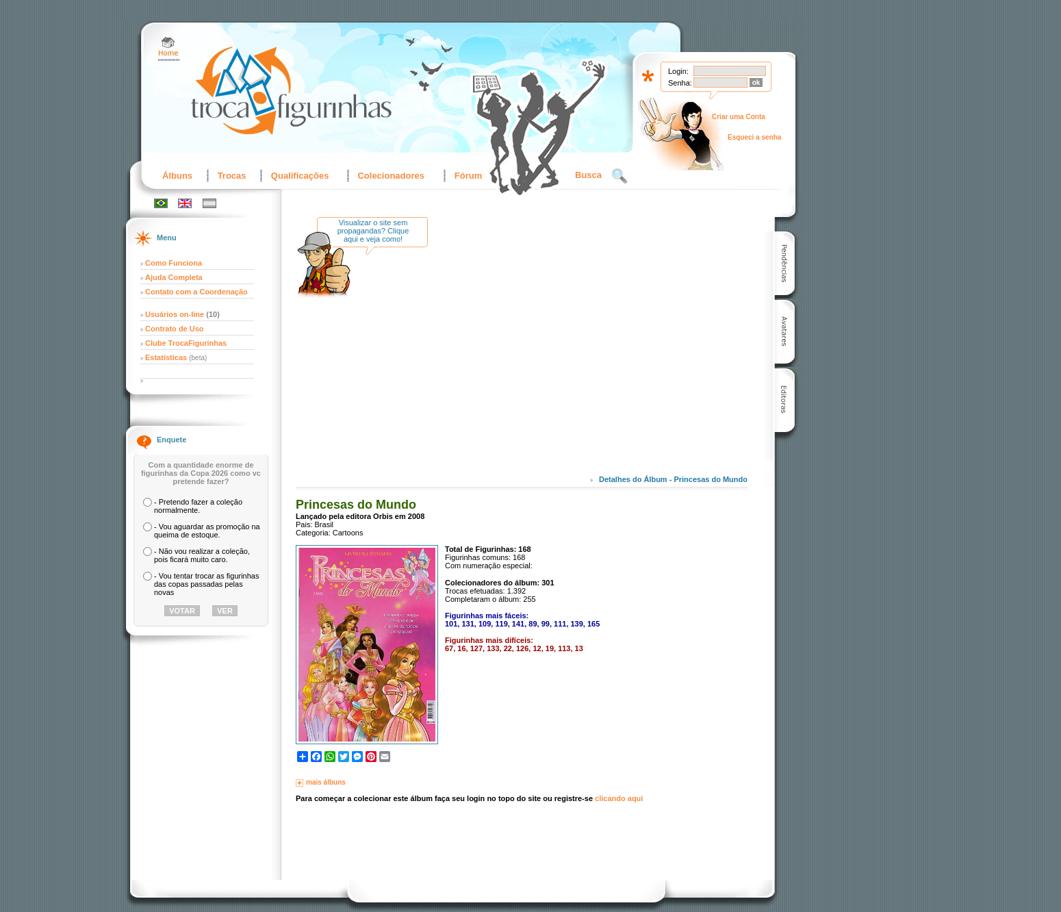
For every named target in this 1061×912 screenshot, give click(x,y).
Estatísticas (167, 357)
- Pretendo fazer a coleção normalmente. (198, 506)
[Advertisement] (552, 355)
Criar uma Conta (738, 117)
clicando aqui (619, 798)
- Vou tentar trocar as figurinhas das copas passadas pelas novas (206, 584)
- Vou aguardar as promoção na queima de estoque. (207, 530)
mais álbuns (326, 782)
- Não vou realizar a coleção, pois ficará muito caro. (202, 555)
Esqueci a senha (754, 137)
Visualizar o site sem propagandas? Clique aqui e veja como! (373, 230)
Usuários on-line (174, 314)
